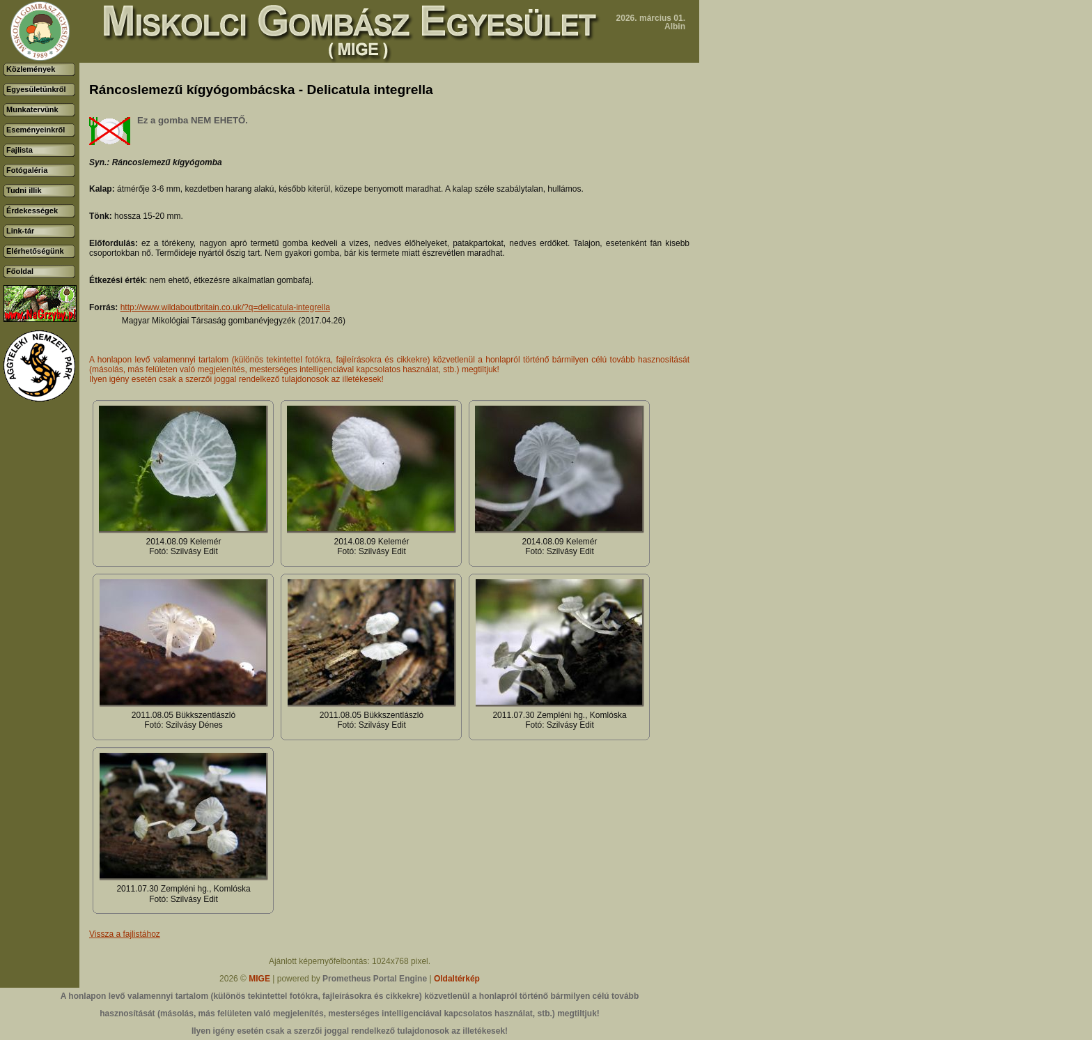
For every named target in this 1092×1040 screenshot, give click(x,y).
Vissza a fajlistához (124, 934)
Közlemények (30, 69)
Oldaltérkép (457, 979)
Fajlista (19, 150)
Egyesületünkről (36, 89)
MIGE (259, 979)
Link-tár (20, 231)
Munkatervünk (32, 109)
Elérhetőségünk (35, 251)
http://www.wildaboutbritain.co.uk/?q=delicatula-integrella (225, 307)
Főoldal (19, 271)
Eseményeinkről (35, 129)
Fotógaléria (26, 170)
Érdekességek (32, 210)
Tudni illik (24, 190)
